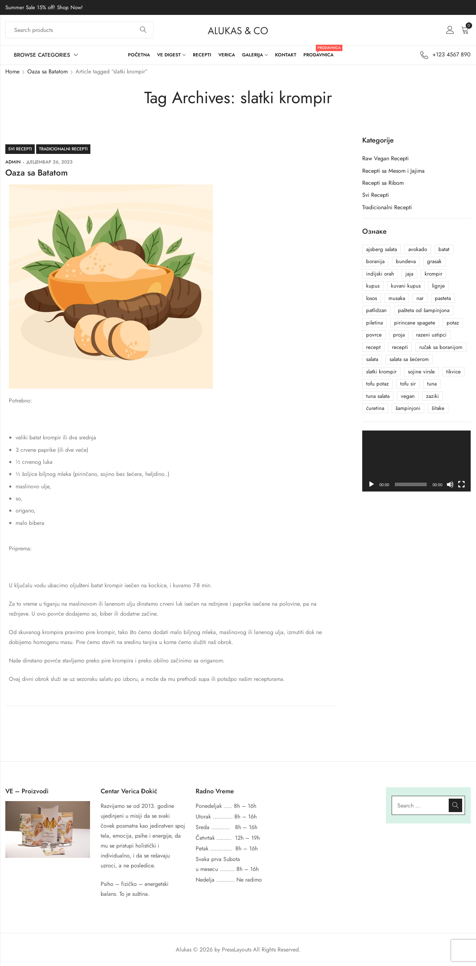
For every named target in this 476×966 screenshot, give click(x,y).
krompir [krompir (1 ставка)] (433, 274)
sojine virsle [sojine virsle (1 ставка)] (421, 372)
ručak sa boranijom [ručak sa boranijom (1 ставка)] (441, 347)
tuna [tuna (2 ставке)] (432, 384)
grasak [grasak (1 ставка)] (434, 261)
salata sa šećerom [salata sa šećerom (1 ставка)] (409, 359)
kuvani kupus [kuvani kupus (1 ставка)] (406, 286)
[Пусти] (371, 484)
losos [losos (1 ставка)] (371, 298)
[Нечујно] (450, 484)
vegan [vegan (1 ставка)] (408, 396)
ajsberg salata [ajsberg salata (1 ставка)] (381, 249)
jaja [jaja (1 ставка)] (409, 274)
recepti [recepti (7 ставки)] (400, 347)
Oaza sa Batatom (47, 71)
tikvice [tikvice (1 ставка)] (453, 372)
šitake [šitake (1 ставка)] (438, 408)
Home (12, 71)
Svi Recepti (20, 149)
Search (143, 30)
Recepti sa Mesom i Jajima (393, 171)
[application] (416, 461)
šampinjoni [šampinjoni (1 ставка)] (408, 408)
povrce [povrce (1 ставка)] (374, 335)
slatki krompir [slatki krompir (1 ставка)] (381, 372)
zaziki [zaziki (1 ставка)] (432, 396)
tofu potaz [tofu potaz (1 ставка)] (377, 384)
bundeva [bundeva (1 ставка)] (406, 261)
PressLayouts (236, 949)
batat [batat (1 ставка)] (443, 249)
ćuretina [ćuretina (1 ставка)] (375, 408)
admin (13, 162)
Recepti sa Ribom (383, 183)
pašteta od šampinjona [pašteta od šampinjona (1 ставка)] (423, 310)
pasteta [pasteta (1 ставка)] (443, 298)
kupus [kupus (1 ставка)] (373, 286)
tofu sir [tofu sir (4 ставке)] (408, 384)
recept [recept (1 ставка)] (373, 347)
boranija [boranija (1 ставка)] (375, 261)
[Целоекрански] (461, 484)
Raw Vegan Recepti (385, 158)
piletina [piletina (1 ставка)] (374, 323)
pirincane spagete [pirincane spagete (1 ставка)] (414, 323)
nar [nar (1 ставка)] (420, 298)
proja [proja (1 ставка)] (399, 335)
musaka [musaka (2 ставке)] (396, 298)
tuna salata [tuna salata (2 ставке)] (378, 396)
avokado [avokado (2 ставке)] (417, 249)
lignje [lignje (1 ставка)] (438, 286)
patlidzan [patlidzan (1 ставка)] (376, 310)
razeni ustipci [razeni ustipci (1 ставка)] (431, 335)
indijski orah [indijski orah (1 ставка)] (380, 274)
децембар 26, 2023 (49, 162)
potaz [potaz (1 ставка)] (453, 323)
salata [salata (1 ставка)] (372, 359)
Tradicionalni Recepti (63, 149)
